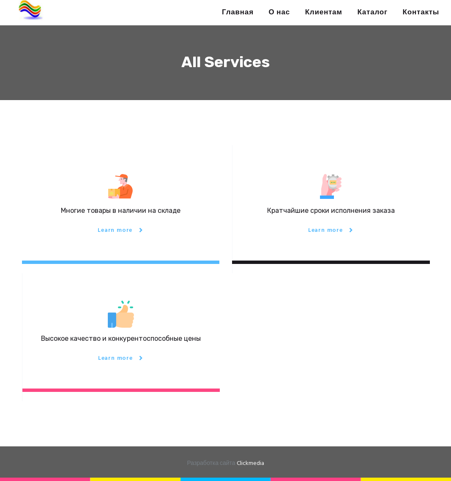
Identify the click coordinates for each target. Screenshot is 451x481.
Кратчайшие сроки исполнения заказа (331, 211)
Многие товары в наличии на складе (120, 211)
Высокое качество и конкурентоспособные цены (121, 338)
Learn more (115, 230)
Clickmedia (250, 463)
